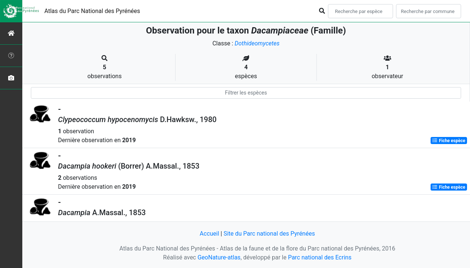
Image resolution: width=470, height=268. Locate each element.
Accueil (209, 233)
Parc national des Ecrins (319, 257)
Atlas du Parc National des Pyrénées (92, 11)
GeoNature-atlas (219, 257)
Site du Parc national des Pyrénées (269, 233)
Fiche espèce (448, 140)
